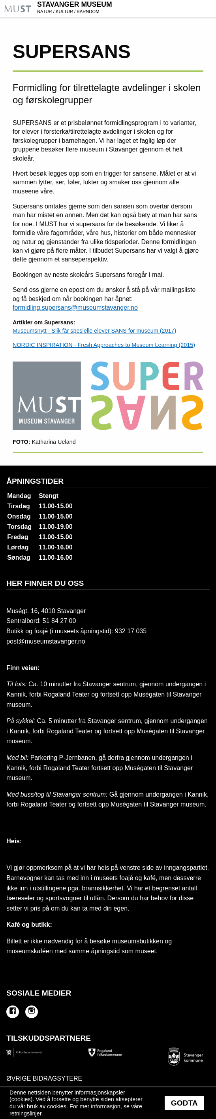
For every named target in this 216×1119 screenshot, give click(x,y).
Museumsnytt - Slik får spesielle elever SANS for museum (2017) (94, 331)
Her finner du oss (45, 583)
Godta (184, 1103)
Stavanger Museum (125, 8)
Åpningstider (35, 481)
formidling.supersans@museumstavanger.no (75, 307)
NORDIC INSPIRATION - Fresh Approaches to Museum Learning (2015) (104, 345)
